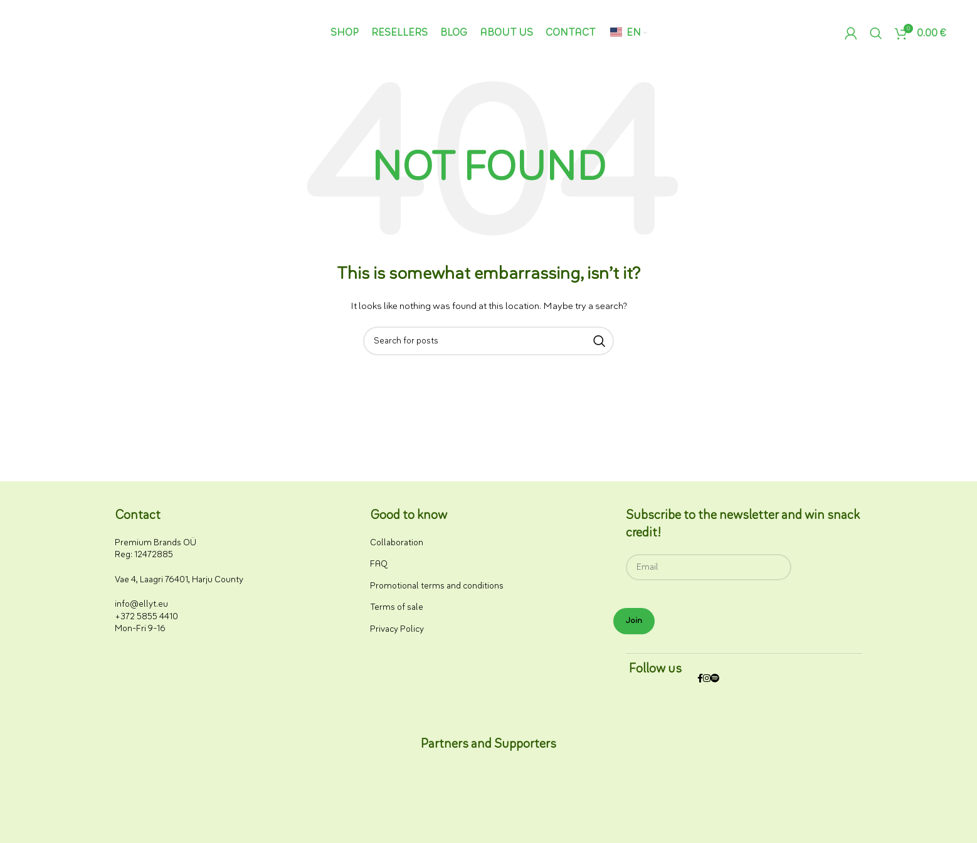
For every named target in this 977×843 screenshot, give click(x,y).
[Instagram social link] (706, 679)
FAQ (379, 564)
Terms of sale (396, 607)
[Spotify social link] (714, 679)
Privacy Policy (397, 629)
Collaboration (396, 542)
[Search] (876, 33)
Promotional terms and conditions (437, 586)
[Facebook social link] (700, 679)
